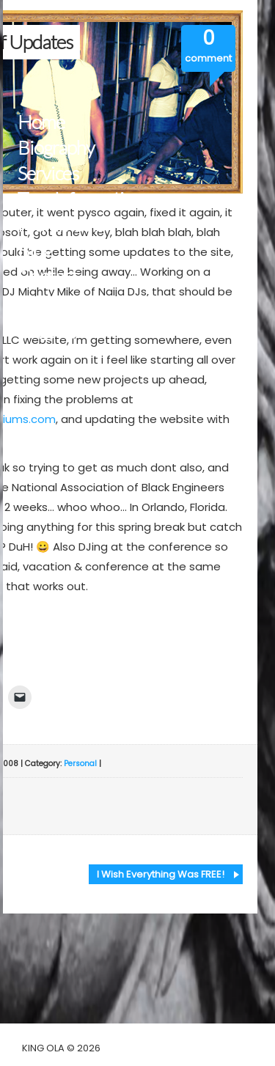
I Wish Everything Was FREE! (160, 874)
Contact (47, 276)
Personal (80, 763)
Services (48, 173)
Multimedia (61, 225)
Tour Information (80, 199)
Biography (56, 148)
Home (41, 122)
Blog (35, 250)
